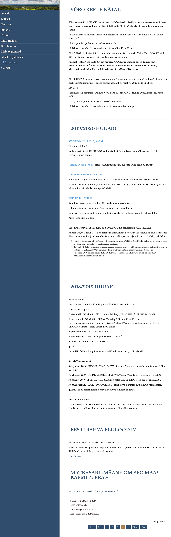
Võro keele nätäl (95, 9)
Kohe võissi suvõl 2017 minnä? (84, 514)
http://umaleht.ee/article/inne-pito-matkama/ (93, 491)
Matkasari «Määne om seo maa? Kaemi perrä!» (114, 475)
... (128, 527)
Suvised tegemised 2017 (81, 509)
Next (135, 527)
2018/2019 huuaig (92, 286)
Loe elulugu (75, 456)
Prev (100, 527)
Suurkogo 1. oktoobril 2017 (83, 501)
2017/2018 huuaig (78, 505)
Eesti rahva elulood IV (103, 429)
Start (92, 527)
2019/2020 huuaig (93, 128)
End (144, 527)
